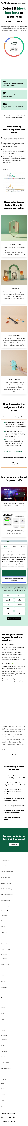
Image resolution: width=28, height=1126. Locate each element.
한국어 (2, 1106)
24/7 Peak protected (6, 866)
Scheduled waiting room (7, 871)
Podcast (3, 981)
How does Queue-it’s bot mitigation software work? (12, 784)
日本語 (2, 1100)
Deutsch (3, 1094)
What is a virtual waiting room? (12, 818)
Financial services (5, 1062)
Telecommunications (6, 1068)
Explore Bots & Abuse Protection (13, 451)
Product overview (5, 860)
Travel (2, 1074)
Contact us (3, 1030)
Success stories (5, 964)
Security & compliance (6, 906)
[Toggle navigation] (25, 2)
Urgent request (4, 932)
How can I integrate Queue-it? (14, 806)
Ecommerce (4, 1039)
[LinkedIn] (2, 1117)
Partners (3, 1025)
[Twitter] (6, 1117)
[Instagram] (13, 1117)
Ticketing (3, 1045)
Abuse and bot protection (7, 894)
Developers (4, 958)
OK (14, 573)
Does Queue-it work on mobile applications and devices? (14, 811)
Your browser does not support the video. (14, 180)
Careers (3, 1007)
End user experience (6, 883)
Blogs (2, 970)
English (2, 1083)
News (2, 1013)
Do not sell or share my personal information (14, 579)
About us (3, 1002)
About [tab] (23, 546)
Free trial (3, 926)
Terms (2, 938)
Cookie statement (5, 949)
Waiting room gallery (6, 900)
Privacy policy (4, 943)
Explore (14, 236)
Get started (14, 844)
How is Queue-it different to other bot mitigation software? (14, 777)
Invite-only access (5, 877)
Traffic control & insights (7, 889)
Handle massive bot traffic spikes (13, 457)
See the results (18, 117)
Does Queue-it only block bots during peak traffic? (14, 799)
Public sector (4, 1051)
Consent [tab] (5, 546)
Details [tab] (14, 546)
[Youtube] (10, 1117)
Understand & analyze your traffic (14, 464)
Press (2, 1019)
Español (3, 1089)
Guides (2, 993)
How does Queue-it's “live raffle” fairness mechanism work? (12, 792)
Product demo (4, 915)
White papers (4, 987)
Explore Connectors (14, 618)
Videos (2, 975)
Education (3, 1057)
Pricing (2, 921)
